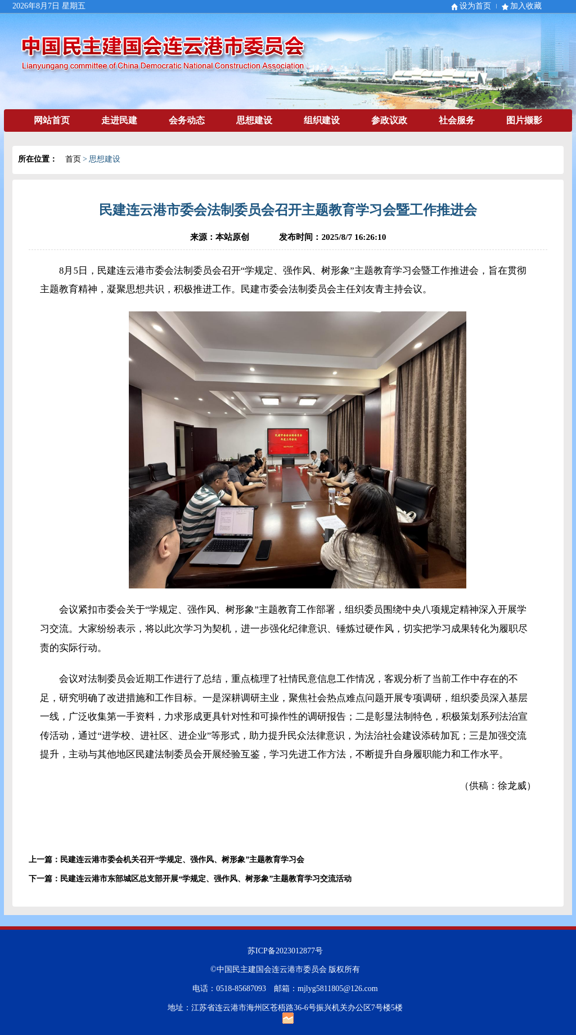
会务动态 (187, 120)
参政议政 (389, 120)
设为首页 (475, 6)
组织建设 (322, 120)
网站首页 (52, 120)
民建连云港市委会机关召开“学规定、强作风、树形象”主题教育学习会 (182, 859)
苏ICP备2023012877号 (285, 951)
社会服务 (457, 120)
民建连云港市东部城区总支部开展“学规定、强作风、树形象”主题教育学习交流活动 (206, 879)
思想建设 (254, 120)
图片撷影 (524, 120)
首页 (73, 159)
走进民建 (119, 120)
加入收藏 (526, 6)
